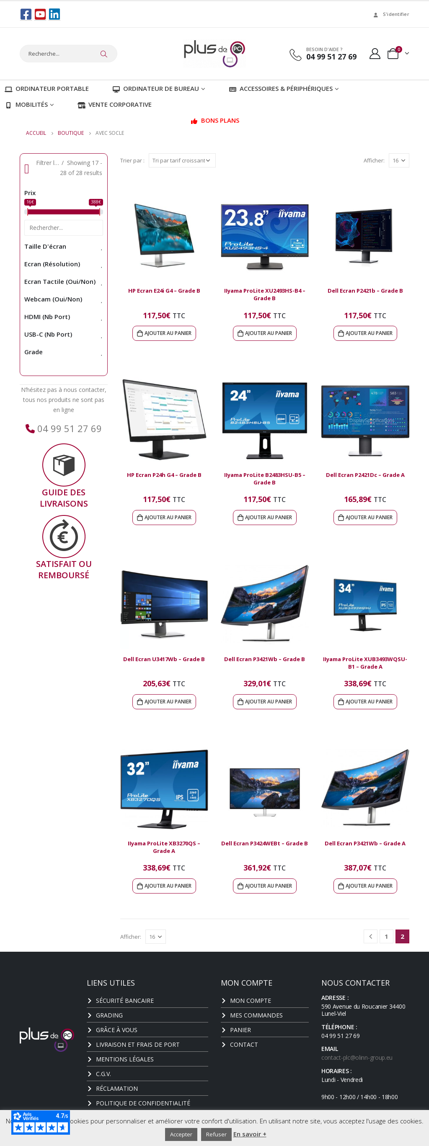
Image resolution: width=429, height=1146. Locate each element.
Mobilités (26, 103)
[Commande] (182, 159)
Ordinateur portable (47, 87)
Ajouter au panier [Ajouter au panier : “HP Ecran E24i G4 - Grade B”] (168, 332)
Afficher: (374, 159)
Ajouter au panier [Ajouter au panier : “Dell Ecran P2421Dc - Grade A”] (369, 516)
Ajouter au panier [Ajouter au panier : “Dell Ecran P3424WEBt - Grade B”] (268, 884)
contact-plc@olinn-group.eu (357, 1057)
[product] (164, 236)
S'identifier (390, 14)
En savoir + (249, 1134)
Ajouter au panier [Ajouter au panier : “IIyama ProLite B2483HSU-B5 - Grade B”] (268, 516)
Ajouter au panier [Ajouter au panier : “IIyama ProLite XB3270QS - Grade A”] (168, 884)
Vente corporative (115, 103)
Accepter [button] (181, 1134)
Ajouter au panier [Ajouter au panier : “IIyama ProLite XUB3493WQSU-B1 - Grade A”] (369, 700)
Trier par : (132, 159)
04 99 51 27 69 (68, 427)
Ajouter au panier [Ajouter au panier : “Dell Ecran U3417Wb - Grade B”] (168, 700)
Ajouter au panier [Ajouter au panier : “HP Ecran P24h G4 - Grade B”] (168, 516)
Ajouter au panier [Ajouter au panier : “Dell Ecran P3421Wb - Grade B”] (268, 700)
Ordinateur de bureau (155, 87)
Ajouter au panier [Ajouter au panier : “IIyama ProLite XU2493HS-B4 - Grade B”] (268, 332)
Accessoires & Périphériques (281, 87)
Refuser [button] (216, 1134)
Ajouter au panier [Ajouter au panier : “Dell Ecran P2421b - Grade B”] (369, 332)
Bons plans (214, 119)
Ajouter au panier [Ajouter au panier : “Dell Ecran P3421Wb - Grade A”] (369, 884)
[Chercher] (104, 53)
